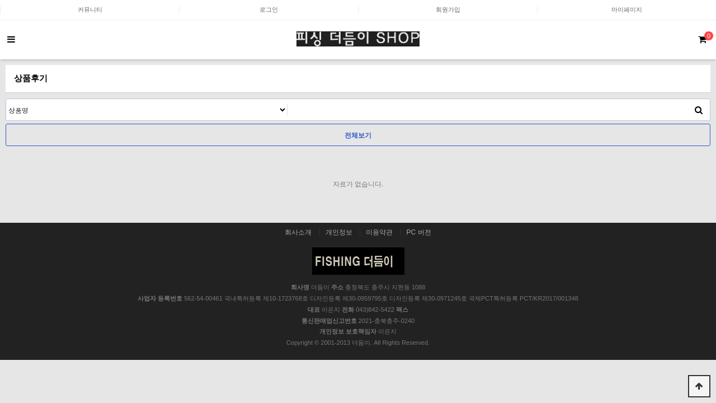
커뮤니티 (90, 9)
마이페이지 (626, 9)
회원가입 (448, 9)
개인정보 (339, 232)
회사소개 (298, 232)
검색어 (6, 99)
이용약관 (379, 232)
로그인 (269, 9)
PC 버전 (419, 232)
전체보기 (358, 135)
